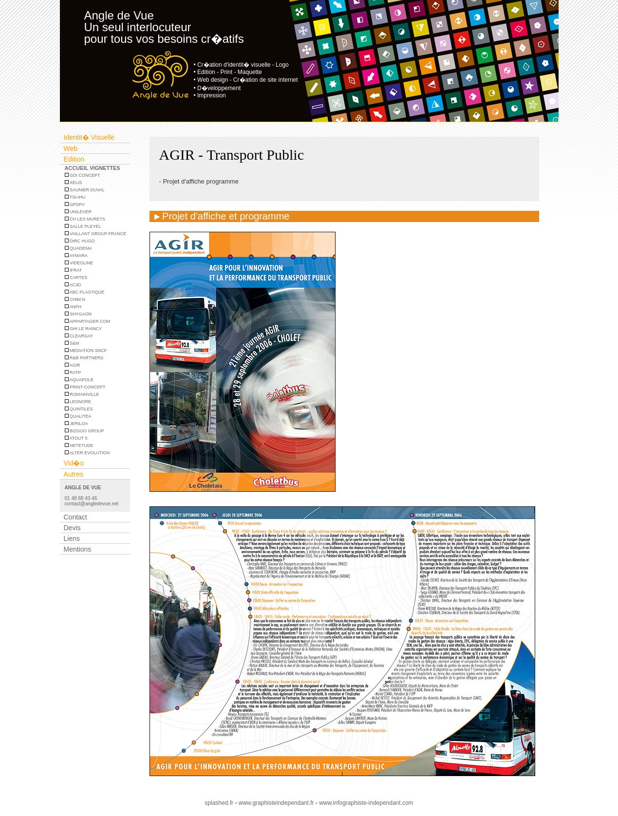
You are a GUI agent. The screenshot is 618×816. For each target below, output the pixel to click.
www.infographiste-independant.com (366, 802)
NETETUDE (79, 445)
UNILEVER (78, 211)
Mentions (78, 549)
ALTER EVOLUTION (87, 452)
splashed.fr (219, 802)
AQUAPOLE (79, 379)
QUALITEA (78, 416)
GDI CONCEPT (82, 175)
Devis (72, 528)
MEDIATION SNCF (86, 350)
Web (71, 148)
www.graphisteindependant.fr (276, 802)
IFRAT (73, 270)
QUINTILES (79, 409)
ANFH (73, 306)
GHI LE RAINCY (83, 328)
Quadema (78, 248)
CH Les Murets (85, 219)
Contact (75, 517)
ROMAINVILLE (82, 394)
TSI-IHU (75, 197)
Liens (72, 538)
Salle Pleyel (83, 226)
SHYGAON (78, 314)
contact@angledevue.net (92, 503)
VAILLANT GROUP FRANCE (96, 233)
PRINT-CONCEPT (85, 387)
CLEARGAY (79, 336)
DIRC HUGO (80, 241)
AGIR (72, 365)
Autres (73, 474)
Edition (74, 159)
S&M (72, 343)
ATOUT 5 (76, 438)
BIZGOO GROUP (84, 430)
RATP (73, 372)
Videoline (79, 262)
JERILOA (76, 423)
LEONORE (78, 401)
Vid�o (74, 463)
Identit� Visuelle (89, 137)
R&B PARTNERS (84, 357)
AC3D (73, 284)
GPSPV (75, 204)
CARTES (76, 277)
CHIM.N (75, 299)
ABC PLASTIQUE (85, 292)
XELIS (73, 182)
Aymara (76, 255)
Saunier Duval (85, 189)
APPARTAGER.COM (88, 321)
